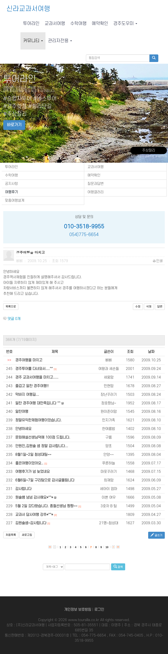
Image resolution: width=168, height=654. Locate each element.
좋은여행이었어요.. (29, 463)
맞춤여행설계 (14, 201)
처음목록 (11, 534)
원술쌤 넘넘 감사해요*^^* (34, 497)
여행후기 (11, 192)
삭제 (148, 306)
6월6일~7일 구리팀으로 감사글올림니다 (44, 480)
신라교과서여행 (28, 9)
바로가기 (14, 125)
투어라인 (31, 23)
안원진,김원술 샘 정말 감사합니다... (41, 446)
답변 (159, 306)
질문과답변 (95, 184)
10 (107, 547)
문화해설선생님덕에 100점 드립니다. (42, 437)
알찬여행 (21, 412)
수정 (137, 306)
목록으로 (11, 306)
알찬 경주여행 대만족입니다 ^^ (37, 403)
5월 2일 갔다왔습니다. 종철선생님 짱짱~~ (46, 506)
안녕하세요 (23, 429)
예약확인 (100, 23)
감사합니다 (23, 489)
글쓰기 (156, 535)
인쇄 (158, 261)
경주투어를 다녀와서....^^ (34, 369)
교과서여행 (55, 23)
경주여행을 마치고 (28, 360)
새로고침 (27, 534)
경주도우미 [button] (125, 23)
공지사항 (11, 184)
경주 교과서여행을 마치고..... (36, 377)
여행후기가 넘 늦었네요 (32, 472)
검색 (118, 567)
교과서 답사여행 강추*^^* (34, 515)
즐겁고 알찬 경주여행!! (32, 386)
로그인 (99, 610)
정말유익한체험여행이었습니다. (38, 420)
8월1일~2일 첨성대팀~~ (33, 455)
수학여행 (78, 23)
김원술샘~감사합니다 (30, 523)
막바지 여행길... (27, 395)
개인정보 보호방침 (77, 610)
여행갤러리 (95, 192)
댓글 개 (14, 319)
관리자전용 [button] (60, 40)
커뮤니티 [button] (33, 40)
